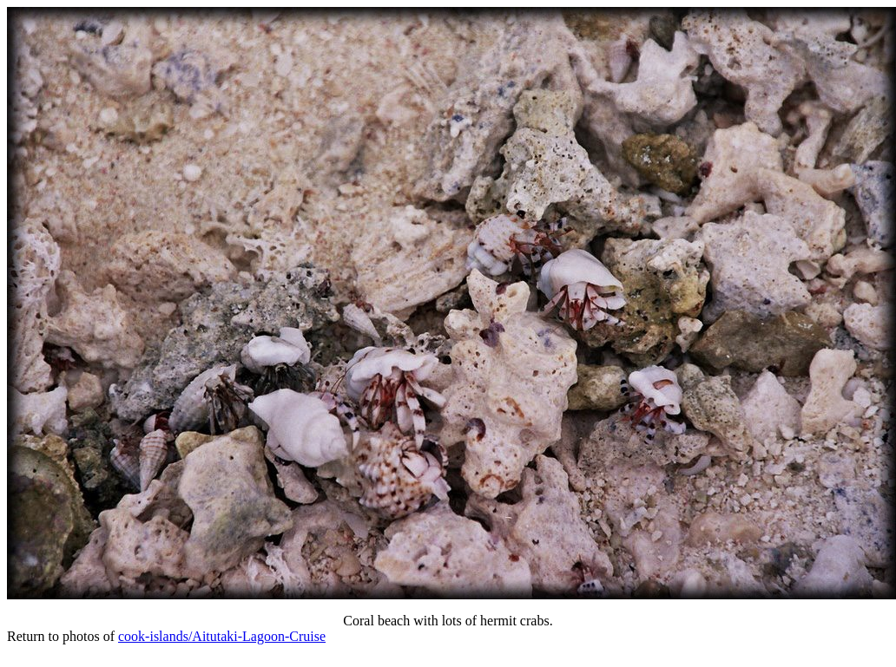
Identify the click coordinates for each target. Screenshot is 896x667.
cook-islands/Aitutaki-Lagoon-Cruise (222, 636)
